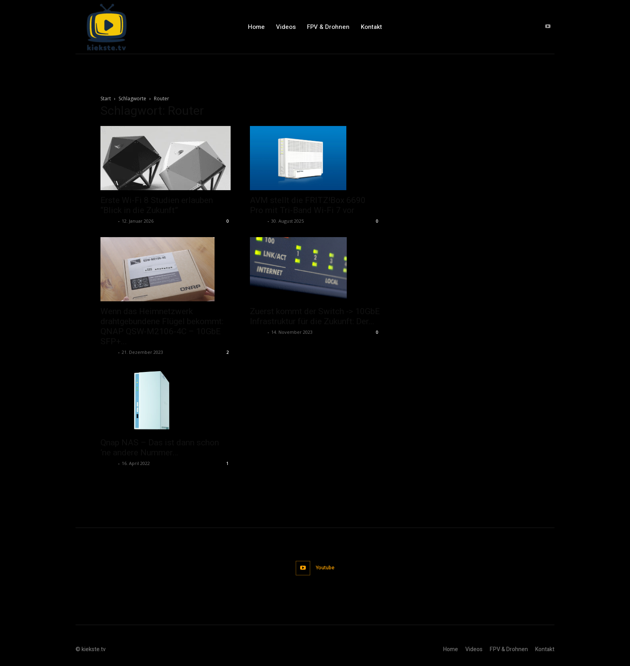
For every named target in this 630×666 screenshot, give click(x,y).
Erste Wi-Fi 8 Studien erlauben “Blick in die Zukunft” (156, 205)
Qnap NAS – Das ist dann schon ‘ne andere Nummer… (159, 447)
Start (105, 98)
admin (108, 221)
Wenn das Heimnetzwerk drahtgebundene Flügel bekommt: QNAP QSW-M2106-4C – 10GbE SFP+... (161, 326)
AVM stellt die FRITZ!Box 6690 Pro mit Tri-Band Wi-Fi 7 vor (308, 205)
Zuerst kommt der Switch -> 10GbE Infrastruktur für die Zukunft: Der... (315, 316)
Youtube (325, 567)
